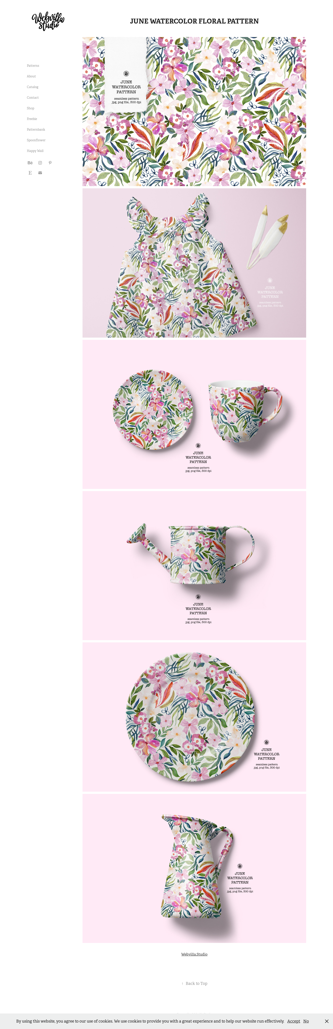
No (306, 1021)
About (31, 76)
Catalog (32, 87)
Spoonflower (36, 140)
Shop (30, 108)
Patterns (33, 66)
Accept (293, 1021)
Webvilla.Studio (194, 954)
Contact (33, 98)
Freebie (32, 119)
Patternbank (36, 130)
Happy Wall (35, 151)
